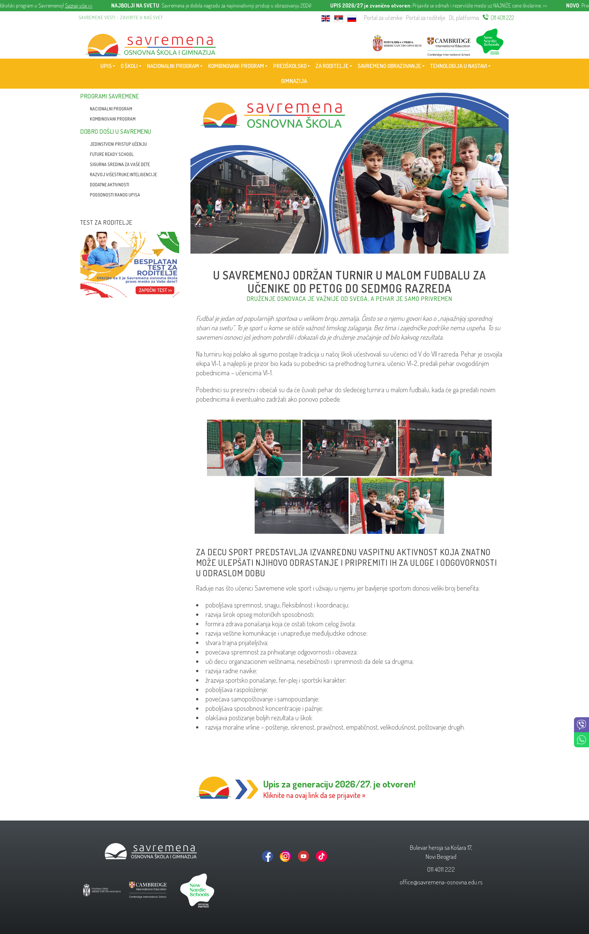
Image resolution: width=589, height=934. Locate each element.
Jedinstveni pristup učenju (118, 144)
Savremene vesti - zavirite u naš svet (121, 17)
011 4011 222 (502, 17)
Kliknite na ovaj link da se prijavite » (314, 795)
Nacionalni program (111, 109)
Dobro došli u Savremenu (115, 131)
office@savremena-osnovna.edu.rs (441, 882)
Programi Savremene (109, 96)
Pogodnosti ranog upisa (115, 195)
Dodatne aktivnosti (109, 184)
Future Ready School (112, 154)
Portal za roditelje (425, 17)
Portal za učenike (383, 17)
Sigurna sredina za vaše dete (120, 164)
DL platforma (464, 17)
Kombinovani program (113, 119)
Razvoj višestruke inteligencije (123, 174)
